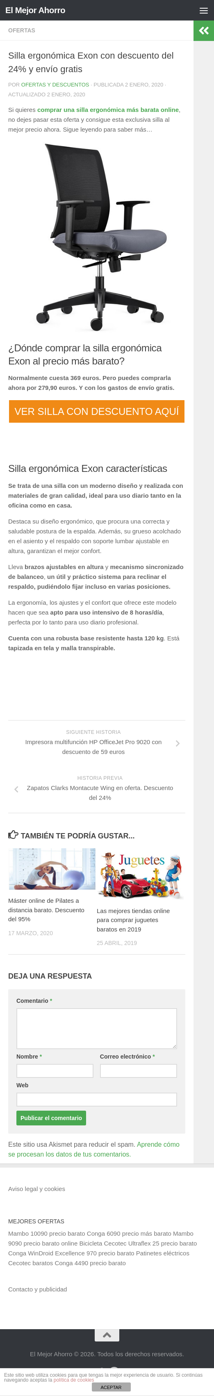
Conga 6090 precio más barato (129, 1233)
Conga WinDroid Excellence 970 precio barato (71, 1253)
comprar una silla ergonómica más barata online (108, 109)
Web (22, 1085)
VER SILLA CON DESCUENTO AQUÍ (96, 411)
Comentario (34, 1000)
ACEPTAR (110, 1387)
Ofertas (21, 30)
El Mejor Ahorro (36, 10)
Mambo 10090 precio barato (46, 1233)
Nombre (29, 1056)
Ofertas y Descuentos (55, 85)
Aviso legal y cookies (36, 1188)
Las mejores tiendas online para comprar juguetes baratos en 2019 (133, 920)
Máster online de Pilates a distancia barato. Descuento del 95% (46, 909)
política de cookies (74, 1380)
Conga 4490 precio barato (90, 1262)
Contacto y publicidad (37, 1289)
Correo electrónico (127, 1056)
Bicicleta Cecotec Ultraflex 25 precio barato (138, 1243)
